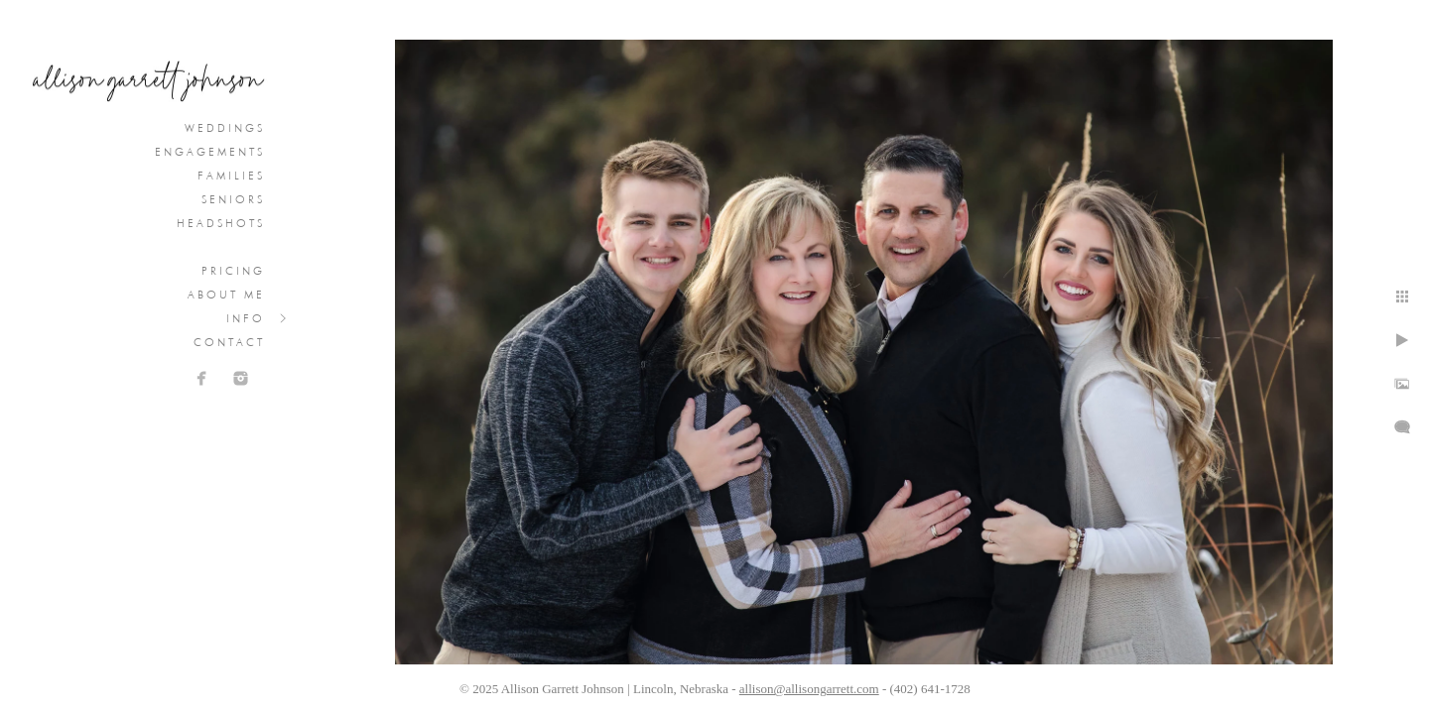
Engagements (210, 152)
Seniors (233, 199)
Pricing (233, 271)
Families (231, 175)
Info (245, 318)
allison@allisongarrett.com (809, 688)
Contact (229, 342)
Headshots (221, 223)
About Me (226, 294)
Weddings (225, 128)
